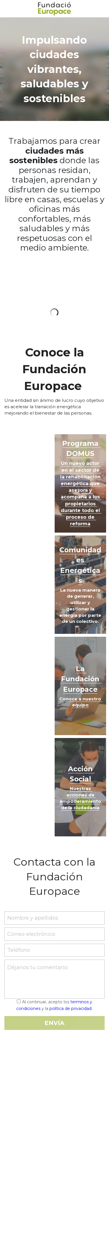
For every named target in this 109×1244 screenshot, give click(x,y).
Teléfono (18, 950)
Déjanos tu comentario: (37, 967)
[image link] (54, 8)
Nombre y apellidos (32, 918)
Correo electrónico (31, 934)
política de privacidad (70, 1008)
